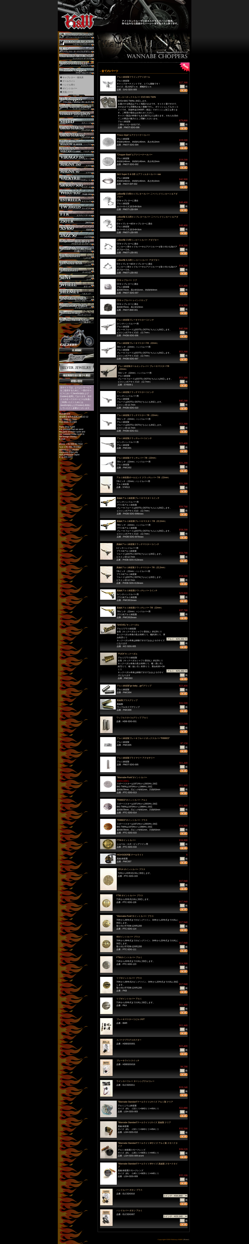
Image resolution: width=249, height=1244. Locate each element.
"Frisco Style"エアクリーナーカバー (133, 135)
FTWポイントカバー (126, 840)
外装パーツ (68, 92)
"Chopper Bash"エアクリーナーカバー (135, 154)
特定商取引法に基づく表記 (76, 375)
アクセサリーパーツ (76, 306)
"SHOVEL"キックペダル (128, 625)
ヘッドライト (76, 256)
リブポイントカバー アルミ (129, 998)
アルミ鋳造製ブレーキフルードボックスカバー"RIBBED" (143, 738)
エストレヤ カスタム (76, 200)
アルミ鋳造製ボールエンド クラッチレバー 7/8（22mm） (143, 477)
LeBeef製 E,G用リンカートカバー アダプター (138, 260)
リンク (76, 350)
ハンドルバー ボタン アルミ (129, 1210)
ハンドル (76, 264)
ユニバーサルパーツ (76, 299)
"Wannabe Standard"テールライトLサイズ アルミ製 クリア (145, 1102)
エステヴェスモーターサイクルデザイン (76, 50)
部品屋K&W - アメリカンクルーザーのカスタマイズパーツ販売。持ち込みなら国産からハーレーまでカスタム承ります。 (76, 12)
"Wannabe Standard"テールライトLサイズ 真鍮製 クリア (144, 1122)
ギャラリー (76, 335)
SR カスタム (76, 185)
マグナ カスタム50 (76, 171)
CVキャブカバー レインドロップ (132, 300)
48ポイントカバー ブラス (128, 937)
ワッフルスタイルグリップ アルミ (132, 717)
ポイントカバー (70, 88)
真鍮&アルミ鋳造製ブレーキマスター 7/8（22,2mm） (142, 521)
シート (76, 278)
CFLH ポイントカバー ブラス (131, 869)
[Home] (186, 1239)
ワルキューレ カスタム (76, 178)
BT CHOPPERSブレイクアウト (76, 100)
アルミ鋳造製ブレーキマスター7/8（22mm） (138, 343)
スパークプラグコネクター (128, 1040)
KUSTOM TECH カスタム (76, 64)
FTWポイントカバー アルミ (129, 957)
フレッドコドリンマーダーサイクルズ (76, 57)
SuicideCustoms (76, 358)
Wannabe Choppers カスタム (76, 71)
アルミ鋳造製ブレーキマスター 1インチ (135, 320)
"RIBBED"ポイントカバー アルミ (132, 800)
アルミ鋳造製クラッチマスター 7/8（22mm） (138, 415)
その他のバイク (76, 249)
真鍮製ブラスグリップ (127, 700)
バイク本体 (76, 320)
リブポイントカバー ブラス (129, 978)
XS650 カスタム (76, 228)
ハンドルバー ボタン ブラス (129, 1190)
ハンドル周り (69, 85)
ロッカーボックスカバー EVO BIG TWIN (137, 97)
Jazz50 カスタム (76, 235)
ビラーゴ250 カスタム (76, 157)
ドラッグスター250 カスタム (76, 129)
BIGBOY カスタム (76, 242)
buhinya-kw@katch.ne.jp (70, 441)
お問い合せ (76, 381)
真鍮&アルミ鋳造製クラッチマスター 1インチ (137, 544)
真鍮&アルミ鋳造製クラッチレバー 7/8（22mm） (140, 607)
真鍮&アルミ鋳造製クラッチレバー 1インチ (137, 590)
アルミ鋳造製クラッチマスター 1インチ (135, 392)
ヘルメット (76, 292)
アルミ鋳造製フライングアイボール (134, 77)
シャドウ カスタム (76, 143)
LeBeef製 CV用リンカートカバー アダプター (138, 240)
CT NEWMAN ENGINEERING (76, 36)
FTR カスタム (76, 214)
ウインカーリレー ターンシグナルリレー (135, 1081)
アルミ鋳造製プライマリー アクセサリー (136, 758)
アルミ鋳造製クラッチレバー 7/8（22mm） (137, 458)
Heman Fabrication (76, 43)
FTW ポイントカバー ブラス (129, 895)
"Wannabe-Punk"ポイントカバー (132, 777)
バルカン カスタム (76, 150)
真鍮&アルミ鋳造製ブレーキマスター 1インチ (138, 498)
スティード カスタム (76, 121)
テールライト (69, 81)
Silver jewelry (76, 367)
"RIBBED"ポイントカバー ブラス (132, 820)
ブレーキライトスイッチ (127, 1060)
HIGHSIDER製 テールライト (130, 855)
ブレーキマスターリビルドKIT (130, 1019)
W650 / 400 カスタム (76, 193)
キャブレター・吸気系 (73, 77)
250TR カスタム (76, 221)
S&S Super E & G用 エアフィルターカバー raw (139, 174)
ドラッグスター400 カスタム (76, 136)
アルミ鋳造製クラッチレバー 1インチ (134, 438)
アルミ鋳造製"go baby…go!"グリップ (134, 686)
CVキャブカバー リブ (127, 280)
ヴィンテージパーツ (76, 313)
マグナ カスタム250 (76, 164)
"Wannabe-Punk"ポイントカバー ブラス (135, 916)
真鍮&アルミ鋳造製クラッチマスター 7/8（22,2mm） (141, 567)
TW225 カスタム (76, 207)
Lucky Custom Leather (76, 107)
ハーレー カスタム (76, 114)
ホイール (76, 285)
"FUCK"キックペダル (128, 654)
